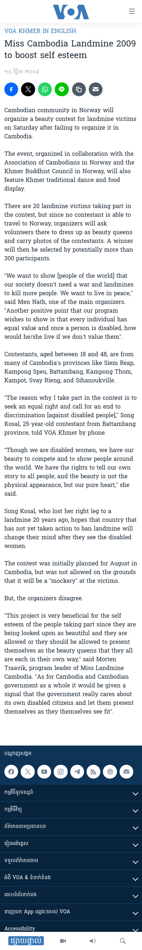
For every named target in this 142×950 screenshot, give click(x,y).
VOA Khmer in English (40, 31)
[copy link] (79, 89)
